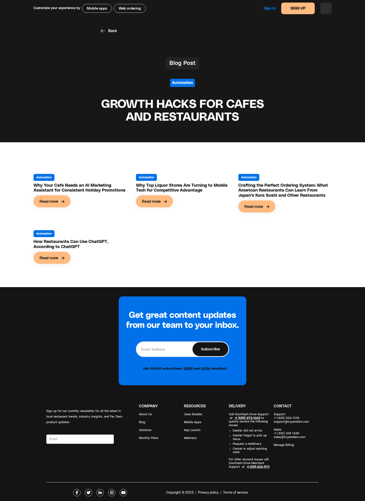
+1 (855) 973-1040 (247, 418)
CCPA (205, 368)
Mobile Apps (192, 422)
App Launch (192, 430)
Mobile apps (97, 8)
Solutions (145, 430)
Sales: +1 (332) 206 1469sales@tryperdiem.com (289, 433)
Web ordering (130, 8)
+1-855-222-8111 (258, 466)
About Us (145, 414)
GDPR (188, 368)
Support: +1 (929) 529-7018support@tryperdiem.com (291, 418)
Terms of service (235, 492)
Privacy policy (208, 492)
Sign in (270, 8)
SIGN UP (298, 8)
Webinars (190, 438)
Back (112, 31)
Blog (142, 422)
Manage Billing (284, 445)
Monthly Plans (148, 438)
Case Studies (193, 414)
